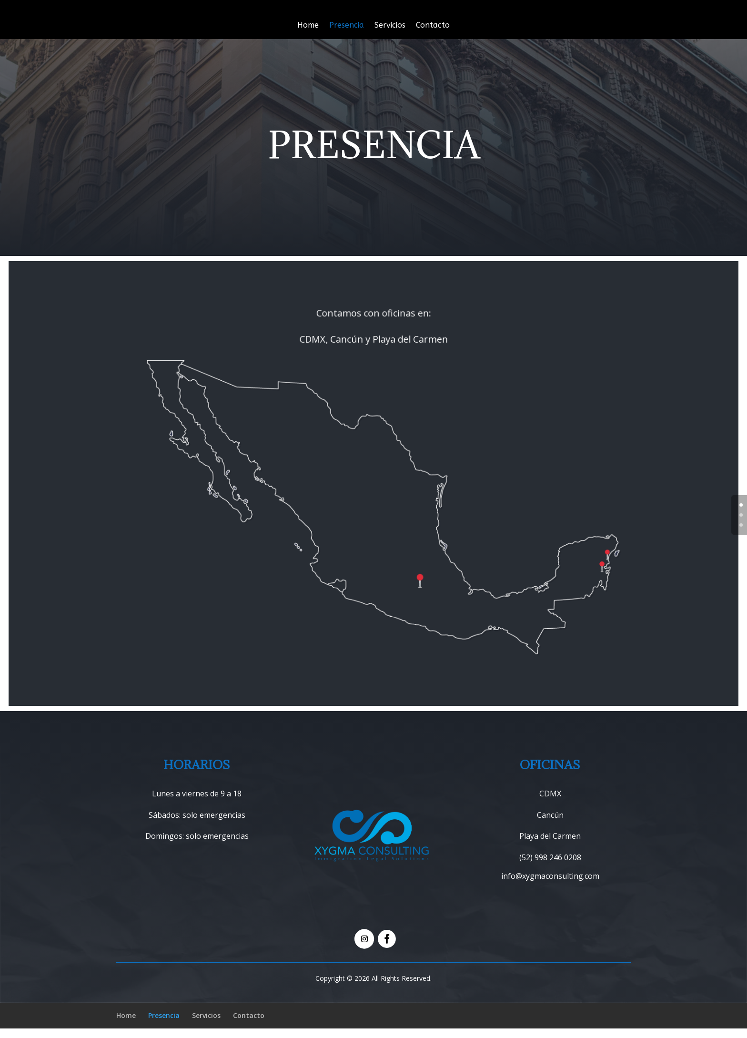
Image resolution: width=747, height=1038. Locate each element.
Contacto (433, 26)
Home (308, 26)
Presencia (346, 26)
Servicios (389, 26)
